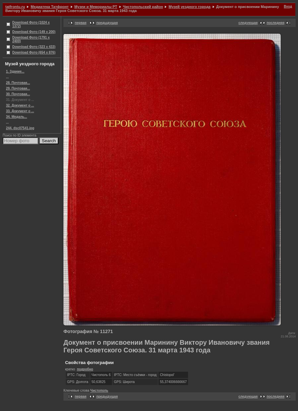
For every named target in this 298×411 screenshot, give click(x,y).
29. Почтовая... (18, 88)
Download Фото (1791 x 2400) (31, 39)
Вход (288, 6)
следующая (248, 23)
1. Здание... (15, 71)
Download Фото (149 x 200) (33, 32)
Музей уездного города (189, 7)
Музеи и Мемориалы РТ (95, 7)
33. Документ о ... (20, 111)
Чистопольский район (143, 7)
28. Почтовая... (18, 83)
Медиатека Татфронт (49, 7)
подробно (85, 369)
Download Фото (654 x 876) (33, 52)
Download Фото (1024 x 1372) (31, 24)
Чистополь (99, 390)
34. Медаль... (16, 117)
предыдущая (107, 23)
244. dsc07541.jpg (20, 128)
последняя (275, 23)
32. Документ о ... (20, 105)
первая (80, 23)
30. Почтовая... (18, 94)
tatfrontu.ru (15, 7)
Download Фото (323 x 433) (33, 47)
